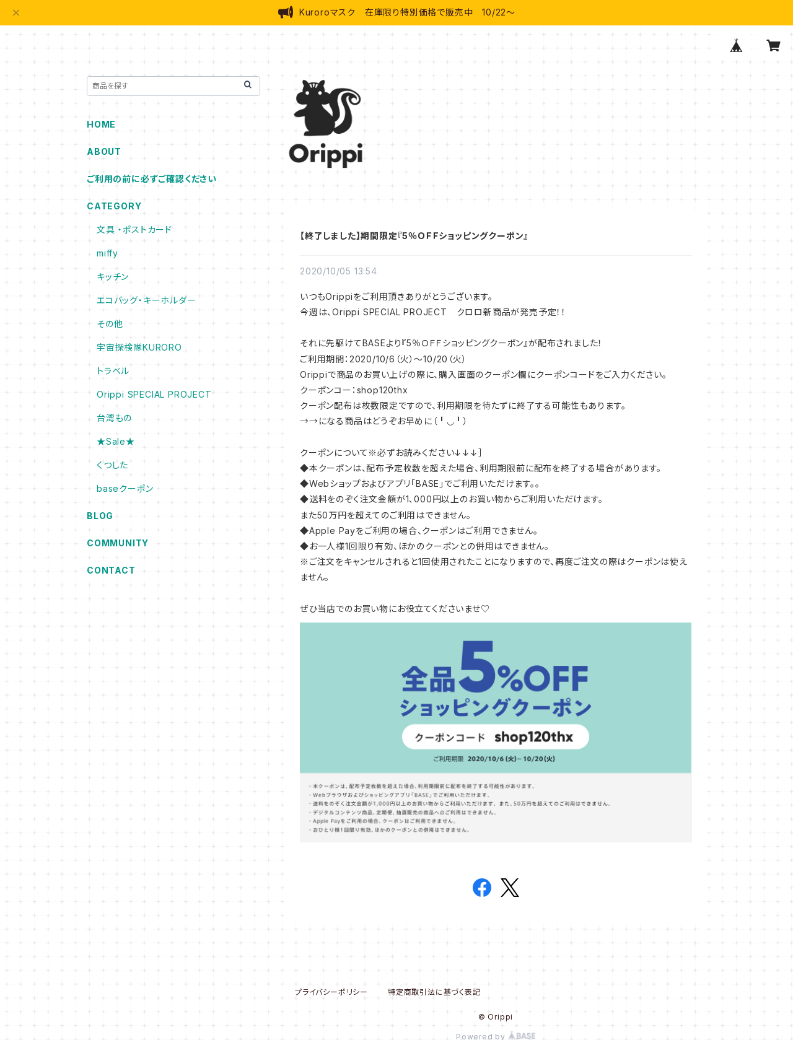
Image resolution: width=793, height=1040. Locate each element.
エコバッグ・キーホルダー (146, 300)
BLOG (100, 515)
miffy (107, 253)
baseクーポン (125, 488)
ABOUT (104, 151)
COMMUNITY (118, 543)
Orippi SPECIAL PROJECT (154, 394)
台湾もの (114, 418)
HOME (101, 124)
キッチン (113, 276)
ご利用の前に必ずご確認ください (152, 178)
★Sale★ (116, 441)
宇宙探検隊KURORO (139, 347)
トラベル (113, 370)
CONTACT (111, 570)
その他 (110, 323)
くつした (112, 465)
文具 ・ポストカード (134, 229)
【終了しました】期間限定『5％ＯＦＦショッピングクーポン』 (414, 235)
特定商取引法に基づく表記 (434, 992)
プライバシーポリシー (331, 992)
